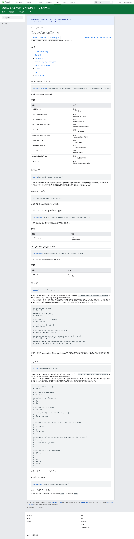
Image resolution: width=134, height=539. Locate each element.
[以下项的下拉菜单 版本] (75, 2)
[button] (12, 24)
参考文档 (49, 2)
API (42, 28)
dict (34, 198)
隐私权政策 (35, 535)
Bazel (32, 28)
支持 (82, 518)
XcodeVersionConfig (41, 52)
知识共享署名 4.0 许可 (56, 502)
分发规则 (21, 12)
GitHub (119, 2)
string (35, 177)
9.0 (92, 38)
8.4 (101, 38)
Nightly (87, 38)
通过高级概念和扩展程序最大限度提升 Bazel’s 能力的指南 (26, 8)
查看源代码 (54, 38)
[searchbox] (12, 17)
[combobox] (103, 2)
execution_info (39, 58)
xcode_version (39, 75)
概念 (3, 12)
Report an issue (39, 38)
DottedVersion (38, 217)
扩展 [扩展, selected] (57, 2)
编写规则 (12, 12)
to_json (37, 68)
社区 (64, 2)
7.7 (110, 38)
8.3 (104, 38)
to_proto (37, 72)
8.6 (95, 38)
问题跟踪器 (84, 521)
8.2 (107, 38)
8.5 (98, 38)
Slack (82, 524)
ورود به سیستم (128, 2)
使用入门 (29, 2)
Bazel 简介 (19, 2)
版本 (71, 2)
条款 (28, 535)
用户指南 (39, 2)
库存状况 (38, 55)
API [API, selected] (30, 12)
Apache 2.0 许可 (84, 502)
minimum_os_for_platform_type (45, 62)
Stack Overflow (85, 527)
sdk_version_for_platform (43, 65)
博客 (28, 518)
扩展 (37, 28)
